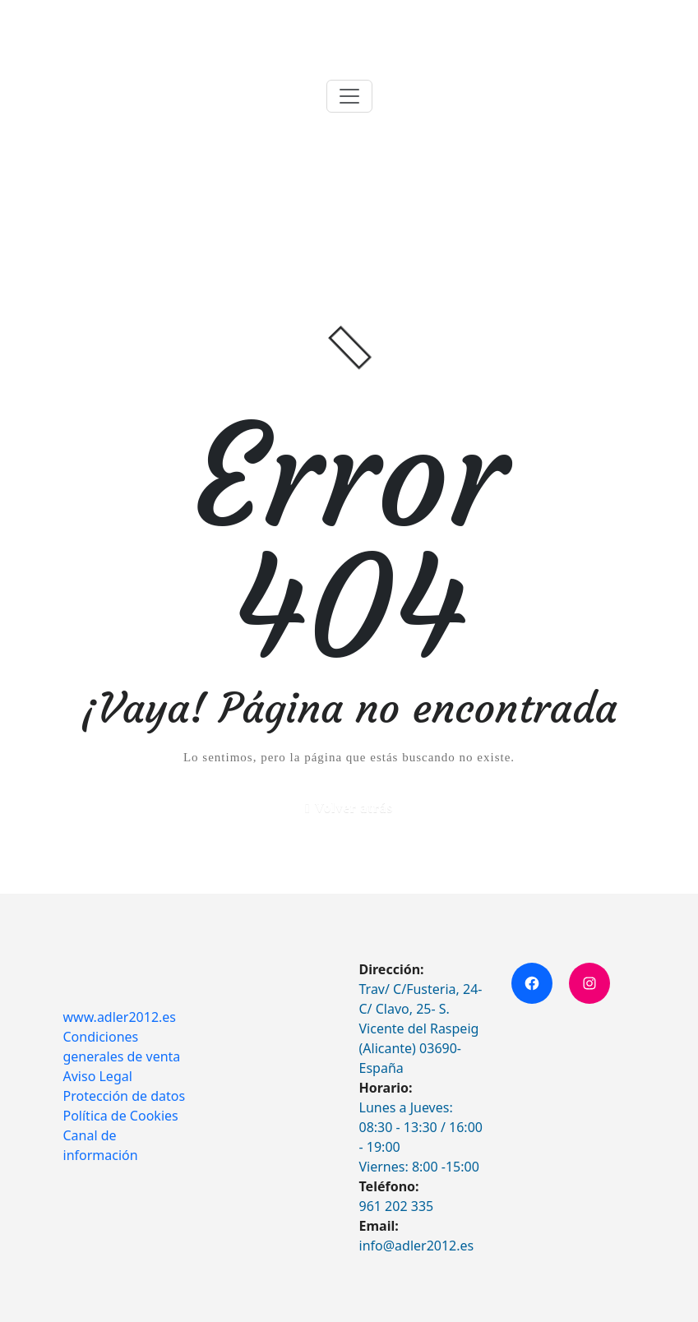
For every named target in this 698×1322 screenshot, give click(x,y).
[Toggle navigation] (349, 96)
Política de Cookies (120, 1116)
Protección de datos (124, 1096)
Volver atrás (354, 808)
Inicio (554, 192)
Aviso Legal (97, 1076)
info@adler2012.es (416, 1245)
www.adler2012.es (120, 1017)
